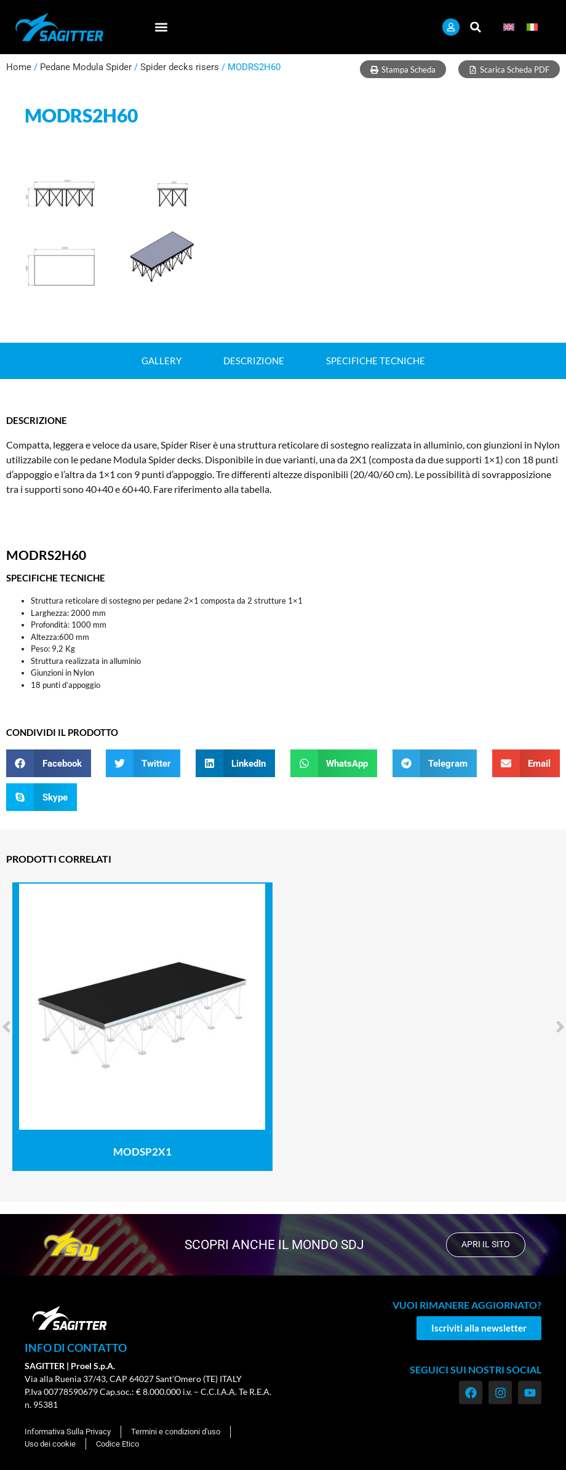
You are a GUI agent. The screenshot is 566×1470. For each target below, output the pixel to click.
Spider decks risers (179, 67)
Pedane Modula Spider (86, 67)
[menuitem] (508, 27)
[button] (161, 27)
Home (18, 67)
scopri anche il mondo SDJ (272, 1244)
